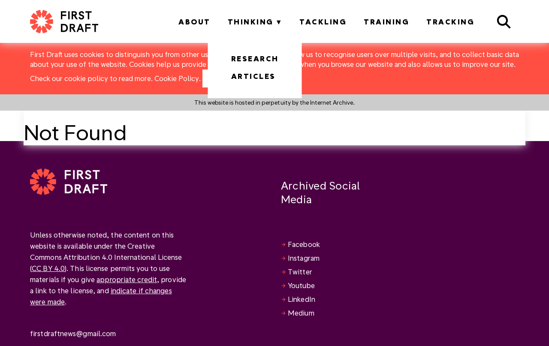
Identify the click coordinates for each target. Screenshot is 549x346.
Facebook (304, 244)
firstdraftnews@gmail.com (73, 333)
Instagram (304, 258)
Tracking (450, 22)
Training (386, 22)
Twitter (300, 272)
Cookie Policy (176, 78)
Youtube (301, 285)
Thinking (251, 22)
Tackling (323, 22)
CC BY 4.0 (48, 268)
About (194, 22)
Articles (253, 76)
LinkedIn (301, 299)
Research (255, 58)
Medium (301, 313)
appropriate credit (127, 279)
